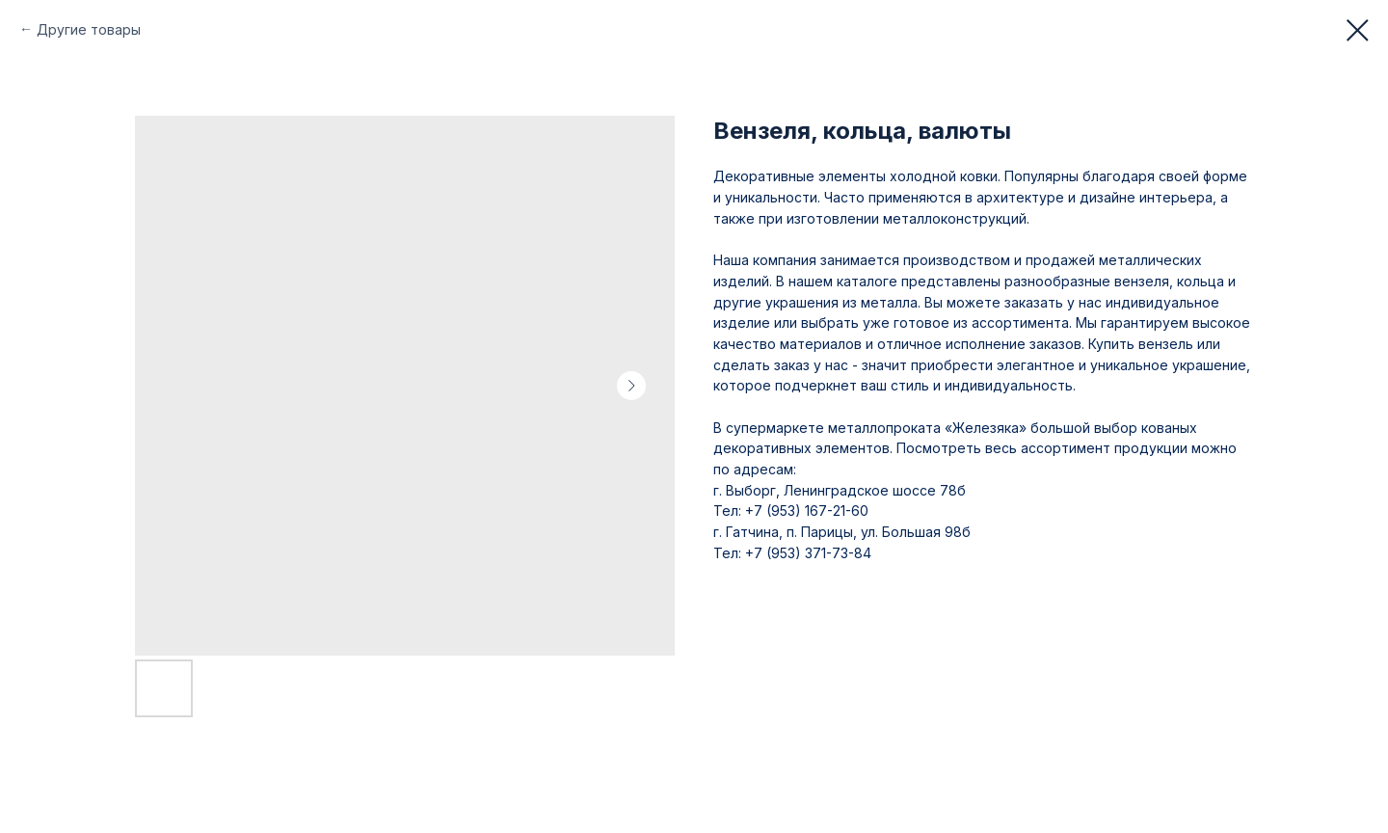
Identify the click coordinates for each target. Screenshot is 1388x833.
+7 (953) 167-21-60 (806, 510)
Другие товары (89, 29)
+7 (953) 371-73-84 (806, 553)
